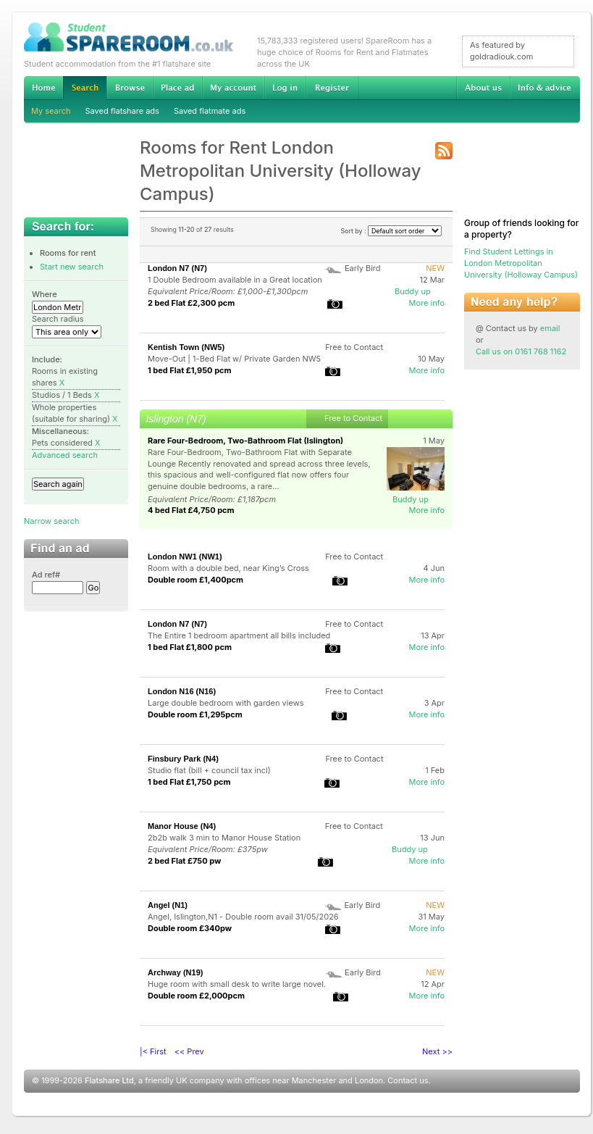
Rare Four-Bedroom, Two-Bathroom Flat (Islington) (245, 440)
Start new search (72, 267)
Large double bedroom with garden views (225, 703)
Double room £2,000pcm (196, 996)
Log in (285, 87)
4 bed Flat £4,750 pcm (191, 510)
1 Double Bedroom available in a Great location (235, 280)
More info (426, 303)
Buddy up (413, 291)
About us (483, 87)
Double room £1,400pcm (195, 580)
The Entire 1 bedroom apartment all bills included (239, 635)
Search (84, 88)
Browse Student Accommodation (129, 87)
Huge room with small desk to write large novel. (237, 984)
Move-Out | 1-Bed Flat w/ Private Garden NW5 (234, 359)
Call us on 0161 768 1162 (521, 351)
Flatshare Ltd (109, 1080)
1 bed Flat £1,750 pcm (189, 782)
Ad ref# (46, 575)
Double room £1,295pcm (195, 714)
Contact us (407, 1080)
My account (233, 87)
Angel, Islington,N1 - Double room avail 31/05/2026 (243, 917)
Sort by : (391, 231)
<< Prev (189, 1051)
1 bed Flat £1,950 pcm (190, 370)
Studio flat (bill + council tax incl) (209, 770)
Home (43, 87)
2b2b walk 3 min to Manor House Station (224, 838)
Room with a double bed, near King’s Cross (228, 568)
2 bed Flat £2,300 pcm (191, 303)
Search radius (58, 319)
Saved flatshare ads (122, 111)
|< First (153, 1051)
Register (332, 87)
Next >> (437, 1051)
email (550, 328)
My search (51, 111)
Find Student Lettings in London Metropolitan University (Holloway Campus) (521, 263)
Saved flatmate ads (209, 111)
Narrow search (51, 521)
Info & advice (545, 87)
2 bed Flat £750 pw (184, 861)
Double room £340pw (190, 928)
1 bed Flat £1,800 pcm (190, 647)
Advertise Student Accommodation (177, 87)
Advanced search (65, 455)
